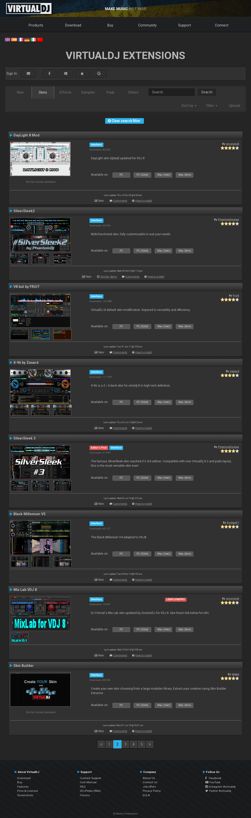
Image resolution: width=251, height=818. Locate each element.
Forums (85, 795)
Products (36, 25)
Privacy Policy (152, 791)
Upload (234, 106)
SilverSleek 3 (24, 438)
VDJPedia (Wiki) (90, 791)
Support (184, 25)
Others (133, 92)
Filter (211, 106)
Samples (88, 92)
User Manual (88, 782)
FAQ (83, 786)
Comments (120, 200)
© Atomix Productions (125, 813)
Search (207, 92)
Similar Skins (108, 276)
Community (147, 25)
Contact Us (150, 782)
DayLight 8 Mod (26, 135)
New (20, 92)
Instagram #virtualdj (220, 786)
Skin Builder (23, 666)
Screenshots (25, 795)
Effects (65, 92)
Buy (110, 25)
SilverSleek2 (24, 211)
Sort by (189, 106)
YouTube (212, 782)
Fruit (236, 295)
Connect (221, 25)
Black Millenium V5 (29, 514)
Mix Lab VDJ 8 (25, 590)
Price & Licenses (27, 791)
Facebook (213, 778)
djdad (235, 674)
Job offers (149, 786)
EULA (146, 795)
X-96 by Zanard (25, 363)
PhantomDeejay (228, 219)
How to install (143, 200)
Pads (110, 92)
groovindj (232, 144)
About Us (149, 778)
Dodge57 (233, 522)
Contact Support (90, 778)
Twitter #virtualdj (218, 791)
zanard (234, 371)
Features (22, 786)
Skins (43, 92)
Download (73, 25)
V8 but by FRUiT (26, 287)
